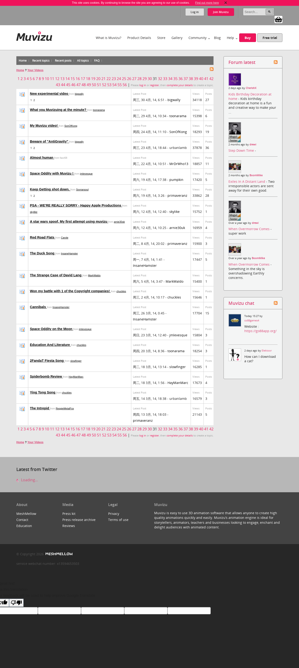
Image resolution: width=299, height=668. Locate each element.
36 (180, 78)
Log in (195, 12)
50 (94, 84)
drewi (252, 144)
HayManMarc (76, 376)
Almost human (42, 157)
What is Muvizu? (108, 37)
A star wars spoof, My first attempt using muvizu (69, 221)
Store (161, 37)
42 (211, 78)
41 (206, 78)
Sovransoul (82, 189)
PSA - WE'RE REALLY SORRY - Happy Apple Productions (76, 205)
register (154, 85)
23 (114, 78)
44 (63, 84)
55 (119, 84)
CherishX (251, 88)
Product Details (139, 37)
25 (124, 78)
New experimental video (49, 93)
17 (83, 78)
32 (160, 78)
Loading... (27, 479)
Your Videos (35, 70)
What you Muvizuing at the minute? (58, 110)
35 (175, 78)
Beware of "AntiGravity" (49, 141)
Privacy (113, 513)
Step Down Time (241, 150)
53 (109, 84)
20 (98, 78)
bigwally (79, 93)
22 (109, 78)
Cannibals (38, 307)
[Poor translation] (16, 603)
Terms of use (118, 519)
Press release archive (79, 519)
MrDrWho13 (178, 164)
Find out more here (207, 2)
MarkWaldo (94, 275)
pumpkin (176, 179)
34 (170, 78)
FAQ (97, 61)
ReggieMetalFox (65, 408)
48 (84, 84)
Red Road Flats (42, 237)
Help (230, 37)
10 (47, 78)
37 (186, 78)
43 (58, 84)
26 (129, 78)
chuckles (121, 291)
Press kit (68, 513)
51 (99, 84)
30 (150, 78)
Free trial (270, 37)
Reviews (68, 526)
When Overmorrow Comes (249, 229)
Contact (22, 519)
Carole (64, 237)
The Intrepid (40, 408)
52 (104, 84)
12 (57, 78)
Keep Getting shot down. (50, 189)
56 (125, 84)
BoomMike (256, 175)
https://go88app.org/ (260, 331)
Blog (217, 37)
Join (221, 12)
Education (24, 526)
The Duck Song (42, 253)
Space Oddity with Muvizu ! (52, 173)
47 (78, 84)
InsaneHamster (69, 253)
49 (89, 84)
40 (201, 78)
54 (114, 84)
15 (73, 78)
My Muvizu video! (44, 125)
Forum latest (241, 62)
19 (93, 78)
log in (142, 85)
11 (52, 78)
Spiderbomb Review (46, 376)
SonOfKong (70, 125)
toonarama (99, 110)
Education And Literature (50, 345)
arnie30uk (119, 221)
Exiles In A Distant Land (247, 181)
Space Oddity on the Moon (51, 329)
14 (67, 78)
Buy (248, 37)
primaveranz (177, 195)
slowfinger (76, 360)
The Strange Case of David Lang (56, 275)
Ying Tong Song (43, 392)
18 (88, 78)
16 (78, 78)
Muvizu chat (241, 303)
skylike (33, 212)
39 (196, 78)
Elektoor (267, 350)
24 (119, 78)
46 (73, 84)
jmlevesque (86, 173)
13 (62, 78)
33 (165, 78)
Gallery (176, 37)
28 (139, 78)
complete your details (180, 85)
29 (144, 78)
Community (197, 37)
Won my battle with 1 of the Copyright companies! (70, 291)
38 (191, 78)
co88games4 (251, 320)
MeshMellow (26, 513)
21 (103, 78)
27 (134, 78)
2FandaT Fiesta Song (47, 360)
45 (68, 84)
